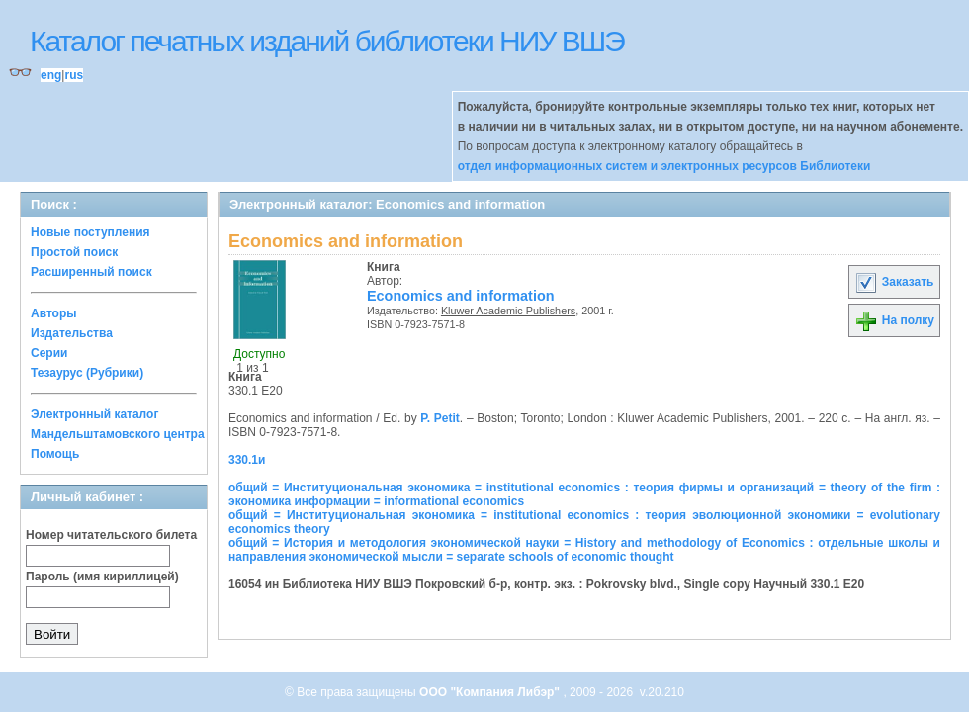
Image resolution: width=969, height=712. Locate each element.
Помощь (55, 454)
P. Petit (440, 418)
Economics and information (461, 296)
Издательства (72, 333)
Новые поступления (90, 232)
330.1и (246, 460)
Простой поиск (74, 252)
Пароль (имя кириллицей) (102, 576)
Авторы (54, 313)
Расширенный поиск (91, 272)
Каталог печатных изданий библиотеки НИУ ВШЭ (327, 41)
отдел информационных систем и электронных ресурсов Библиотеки (664, 166)
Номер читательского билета (111, 535)
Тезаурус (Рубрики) (87, 373)
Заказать (893, 282)
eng (51, 75)
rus (73, 75)
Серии (49, 353)
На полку (894, 320)
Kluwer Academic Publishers (508, 310)
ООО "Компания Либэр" (491, 692)
